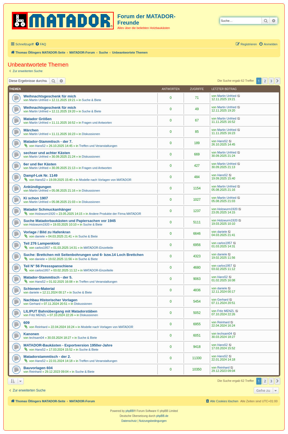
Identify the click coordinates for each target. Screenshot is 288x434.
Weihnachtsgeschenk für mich (49, 96)
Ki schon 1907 (35, 198)
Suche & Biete (91, 100)
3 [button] (271, 80)
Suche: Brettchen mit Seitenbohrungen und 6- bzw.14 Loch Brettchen (83, 255)
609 (26, 323)
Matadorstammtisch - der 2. (47, 356)
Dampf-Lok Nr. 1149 (40, 175)
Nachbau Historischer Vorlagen (50, 300)
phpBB (130, 410)
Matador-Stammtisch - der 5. (47, 277)
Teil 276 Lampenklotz (41, 243)
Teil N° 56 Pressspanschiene (48, 266)
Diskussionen (91, 134)
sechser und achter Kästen (46, 153)
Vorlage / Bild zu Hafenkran (46, 232)
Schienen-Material (39, 289)
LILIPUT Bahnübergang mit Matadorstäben (60, 311)
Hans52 (40, 145)
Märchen (30, 130)
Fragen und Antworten (97, 122)
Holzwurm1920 (45, 213)
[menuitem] (40, 44)
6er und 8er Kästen (39, 164)
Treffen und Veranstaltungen (98, 145)
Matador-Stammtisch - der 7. (47, 141)
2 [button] (265, 80)
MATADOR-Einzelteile (98, 247)
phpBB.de (162, 415)
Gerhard (34, 303)
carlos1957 (42, 247)
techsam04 (36, 337)
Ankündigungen (37, 187)
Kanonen (31, 334)
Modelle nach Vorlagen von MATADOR (105, 179)
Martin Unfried (38, 100)
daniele (40, 236)
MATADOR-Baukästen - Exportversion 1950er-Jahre (67, 345)
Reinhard (41, 327)
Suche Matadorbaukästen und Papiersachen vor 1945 (69, 221)
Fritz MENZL (37, 315)
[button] (277, 81)
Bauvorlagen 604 (38, 368)
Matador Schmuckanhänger (47, 209)
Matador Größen (37, 119)
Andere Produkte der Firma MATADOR (115, 213)
